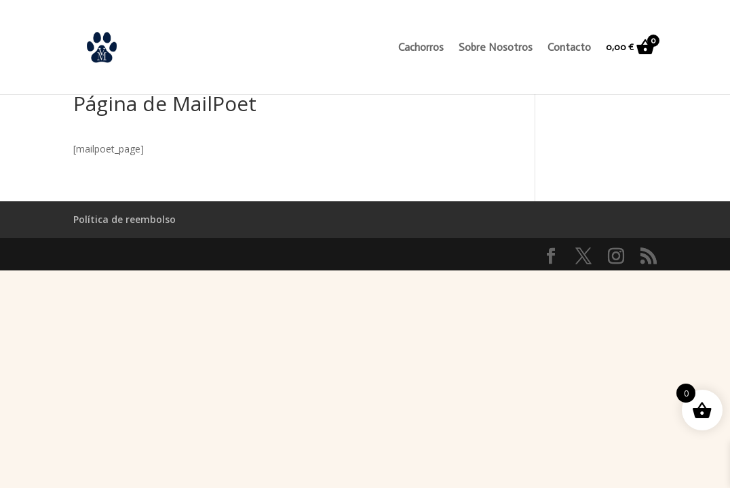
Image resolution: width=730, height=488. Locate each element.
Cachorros (421, 48)
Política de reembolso (124, 219)
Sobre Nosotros (496, 48)
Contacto (569, 48)
